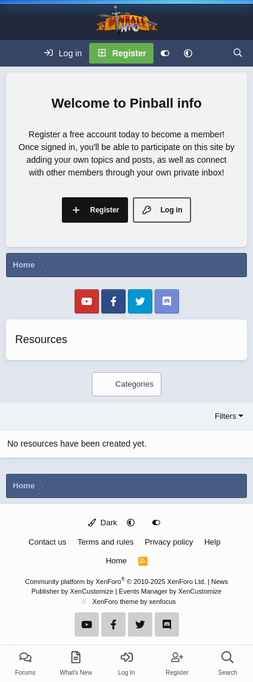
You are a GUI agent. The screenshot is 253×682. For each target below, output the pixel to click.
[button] (188, 53)
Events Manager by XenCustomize (170, 591)
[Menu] (15, 53)
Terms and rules (105, 541)
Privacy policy (169, 541)
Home (116, 560)
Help (212, 541)
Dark (102, 522)
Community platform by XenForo (115, 581)
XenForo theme (115, 601)
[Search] (238, 53)
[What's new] (212, 53)
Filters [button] (225, 416)
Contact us (47, 541)
